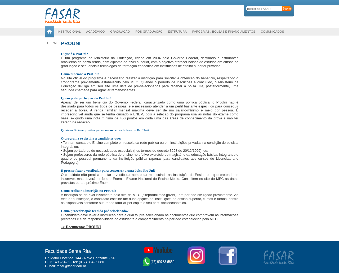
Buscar (287, 8)
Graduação (120, 31)
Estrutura (177, 31)
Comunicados (272, 31)
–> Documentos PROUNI (81, 227)
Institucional (69, 31)
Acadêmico (95, 31)
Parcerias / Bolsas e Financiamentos (223, 31)
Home (49, 31)
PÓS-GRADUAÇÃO (148, 31)
